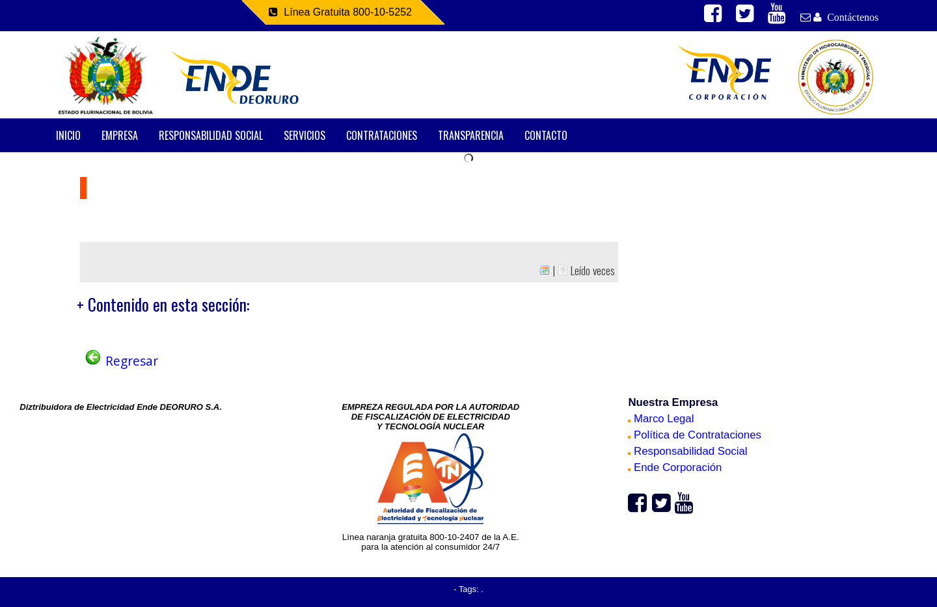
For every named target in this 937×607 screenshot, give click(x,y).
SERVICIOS (304, 135)
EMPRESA (120, 135)
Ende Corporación (675, 467)
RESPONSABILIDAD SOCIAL (211, 135)
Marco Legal (661, 418)
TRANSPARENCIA (471, 135)
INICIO (68, 135)
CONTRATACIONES (381, 135)
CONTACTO (545, 135)
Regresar (120, 361)
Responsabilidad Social (687, 451)
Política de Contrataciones (694, 435)
